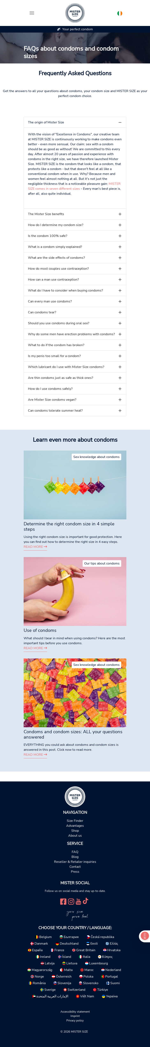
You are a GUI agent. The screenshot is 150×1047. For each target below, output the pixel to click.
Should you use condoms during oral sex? (58, 323)
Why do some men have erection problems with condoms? (71, 334)
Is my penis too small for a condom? (54, 356)
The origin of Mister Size (46, 122)
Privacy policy (75, 1020)
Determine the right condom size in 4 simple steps (69, 526)
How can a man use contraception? (53, 279)
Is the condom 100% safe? (47, 236)
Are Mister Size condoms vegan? (52, 399)
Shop (75, 830)
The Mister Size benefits (46, 214)
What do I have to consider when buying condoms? (65, 290)
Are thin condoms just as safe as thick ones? (60, 378)
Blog (75, 857)
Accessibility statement (75, 1012)
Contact (75, 866)
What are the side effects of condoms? (56, 257)
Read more (35, 547)
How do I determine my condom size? (55, 225)
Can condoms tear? (42, 312)
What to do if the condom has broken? (56, 345)
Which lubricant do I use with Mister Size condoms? (66, 367)
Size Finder (75, 821)
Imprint (75, 1016)
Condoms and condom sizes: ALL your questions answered (73, 734)
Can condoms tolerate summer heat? (55, 410)
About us (75, 835)
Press (75, 871)
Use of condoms (40, 630)
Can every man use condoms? (50, 301)
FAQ (75, 852)
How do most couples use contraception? (58, 268)
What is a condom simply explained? (55, 247)
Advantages (75, 825)
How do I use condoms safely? (50, 388)
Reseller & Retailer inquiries (75, 862)
